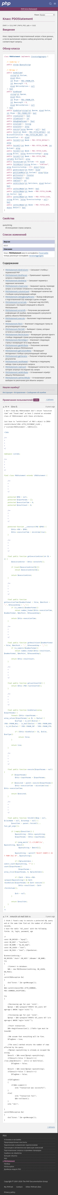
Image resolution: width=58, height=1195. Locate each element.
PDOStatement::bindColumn (16, 270)
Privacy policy (9, 1192)
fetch (15, 132)
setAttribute (18, 183)
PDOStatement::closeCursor (16, 286)
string (15, 65)
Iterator (30, 175)
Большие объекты (10, 1156)
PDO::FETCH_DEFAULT (37, 132)
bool (11, 89)
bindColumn (17, 73)
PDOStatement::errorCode (16, 302)
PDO (5, 1135)
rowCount (16, 181)
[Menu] (55, 3)
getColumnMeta (19, 173)
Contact (19, 1187)
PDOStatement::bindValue (15, 281)
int (18, 75)
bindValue (17, 110)
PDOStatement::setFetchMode (17, 378)
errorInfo (17, 127)
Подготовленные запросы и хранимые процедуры (22, 1150)
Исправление (19, 392)
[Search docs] (50, 3)
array (27, 127)
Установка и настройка (12, 1140)
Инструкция (8, 392)
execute (16, 129)
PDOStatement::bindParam (16, 275)
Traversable (43, 253)
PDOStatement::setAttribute (16, 372)
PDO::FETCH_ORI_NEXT (34, 135)
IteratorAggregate (38, 57)
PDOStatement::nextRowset (16, 362)
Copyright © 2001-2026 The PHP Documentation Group (26, 1181)
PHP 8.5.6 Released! (29, 9)
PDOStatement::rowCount (15, 367)
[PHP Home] (6, 3)
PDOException (9, 1167)
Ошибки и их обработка (13, 1153)
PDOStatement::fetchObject (16, 340)
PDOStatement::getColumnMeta (18, 351)
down (8, 406)
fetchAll (16, 140)
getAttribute (18, 170)
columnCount (18, 119)
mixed (12, 78)
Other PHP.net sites (33, 1187)
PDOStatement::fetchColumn (17, 335)
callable (10, 159)
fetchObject (18, 164)
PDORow (7, 1164)
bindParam (17, 92)
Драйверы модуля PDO (12, 1169)
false (42, 167)
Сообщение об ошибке (36, 392)
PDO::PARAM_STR (27, 81)
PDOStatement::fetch (14, 324)
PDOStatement (9, 1161)
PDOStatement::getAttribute (16, 345)
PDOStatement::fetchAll (15, 329)
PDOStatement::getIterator (16, 356)
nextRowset (17, 178)
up (4, 406)
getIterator (18, 175)
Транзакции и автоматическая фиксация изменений (23, 1148)
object (36, 167)
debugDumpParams (20, 121)
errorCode (17, 124)
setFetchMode (18, 189)
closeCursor (18, 116)
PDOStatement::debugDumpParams (19, 297)
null (33, 86)
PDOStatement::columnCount (17, 291)
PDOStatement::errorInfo (15, 310)
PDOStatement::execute (15, 318)
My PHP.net (8, 1187)
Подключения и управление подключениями (21, 1145)
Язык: (36, 15)
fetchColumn (18, 162)
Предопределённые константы (15, 1142)
